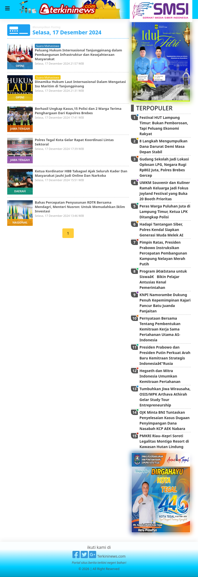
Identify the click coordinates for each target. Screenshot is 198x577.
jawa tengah (20, 128)
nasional (19, 222)
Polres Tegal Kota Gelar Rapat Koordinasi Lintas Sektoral (74, 142)
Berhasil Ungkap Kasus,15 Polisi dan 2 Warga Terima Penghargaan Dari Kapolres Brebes (78, 110)
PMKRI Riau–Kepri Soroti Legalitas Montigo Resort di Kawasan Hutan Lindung (164, 441)
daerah (20, 191)
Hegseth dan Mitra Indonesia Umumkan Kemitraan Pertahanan (159, 376)
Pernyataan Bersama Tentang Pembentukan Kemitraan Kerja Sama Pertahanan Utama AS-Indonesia (159, 329)
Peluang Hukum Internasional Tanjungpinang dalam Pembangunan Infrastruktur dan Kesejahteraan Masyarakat (78, 54)
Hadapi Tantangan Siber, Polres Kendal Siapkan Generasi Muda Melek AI (161, 229)
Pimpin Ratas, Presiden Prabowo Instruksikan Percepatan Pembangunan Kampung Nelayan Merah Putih (163, 253)
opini (20, 66)
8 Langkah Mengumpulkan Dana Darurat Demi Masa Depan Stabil (163, 146)
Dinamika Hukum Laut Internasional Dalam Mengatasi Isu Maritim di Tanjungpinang (80, 83)
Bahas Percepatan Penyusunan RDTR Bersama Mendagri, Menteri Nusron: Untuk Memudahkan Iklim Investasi (80, 206)
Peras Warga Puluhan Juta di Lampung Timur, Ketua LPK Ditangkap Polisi (164, 211)
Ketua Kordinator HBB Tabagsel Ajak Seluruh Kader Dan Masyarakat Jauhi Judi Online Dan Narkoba (81, 173)
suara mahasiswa (47, 46)
